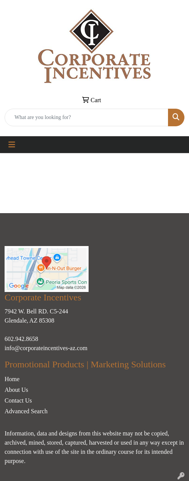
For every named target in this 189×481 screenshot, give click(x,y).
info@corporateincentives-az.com (46, 348)
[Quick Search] (86, 117)
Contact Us (18, 400)
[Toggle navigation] (12, 144)
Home (12, 379)
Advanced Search (26, 411)
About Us (16, 389)
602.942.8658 (21, 339)
